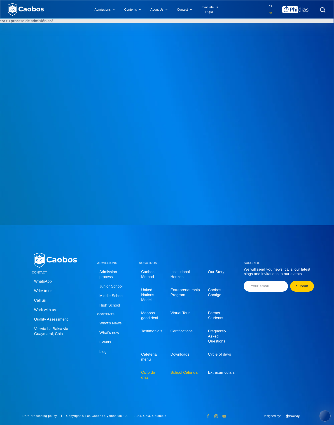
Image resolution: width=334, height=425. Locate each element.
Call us (40, 300)
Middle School (111, 296)
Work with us (45, 310)
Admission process (108, 274)
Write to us (43, 291)
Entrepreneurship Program (185, 292)
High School (109, 305)
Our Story (216, 272)
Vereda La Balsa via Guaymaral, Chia (51, 331)
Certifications (182, 331)
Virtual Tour (180, 313)
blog (103, 351)
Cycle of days (219, 354)
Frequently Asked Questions (217, 336)
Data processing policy (40, 416)
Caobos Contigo (214, 292)
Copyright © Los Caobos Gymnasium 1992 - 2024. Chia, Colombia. (117, 416)
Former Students (215, 315)
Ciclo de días (148, 375)
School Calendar (185, 372)
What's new (109, 333)
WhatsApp (43, 281)
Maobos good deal (149, 315)
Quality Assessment (51, 319)
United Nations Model (147, 295)
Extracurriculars (221, 372)
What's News (110, 323)
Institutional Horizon (180, 274)
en (270, 13)
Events (105, 342)
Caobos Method (147, 274)
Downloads (180, 354)
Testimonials (151, 331)
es (270, 6)
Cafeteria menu (149, 356)
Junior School (111, 286)
